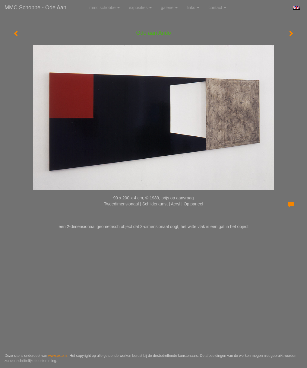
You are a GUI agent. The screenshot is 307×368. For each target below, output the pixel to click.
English (296, 8)
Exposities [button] (140, 7)
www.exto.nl (58, 356)
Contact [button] (217, 7)
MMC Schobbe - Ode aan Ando (42, 8)
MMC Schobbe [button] (104, 7)
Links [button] (193, 7)
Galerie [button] (169, 7)
